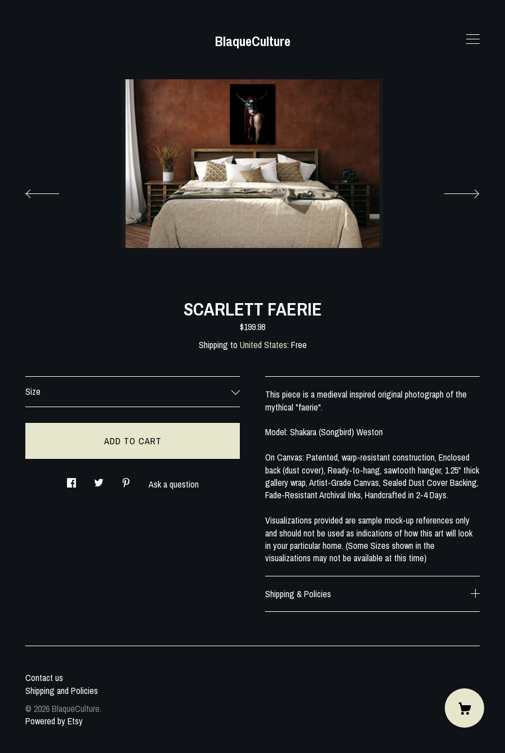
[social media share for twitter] (99, 479)
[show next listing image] (451, 191)
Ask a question (174, 484)
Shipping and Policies (61, 690)
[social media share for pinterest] (126, 479)
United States (263, 345)
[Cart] (464, 708)
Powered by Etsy (54, 721)
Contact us (44, 677)
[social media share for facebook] (71, 479)
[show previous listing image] (53, 191)
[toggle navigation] (473, 39)
